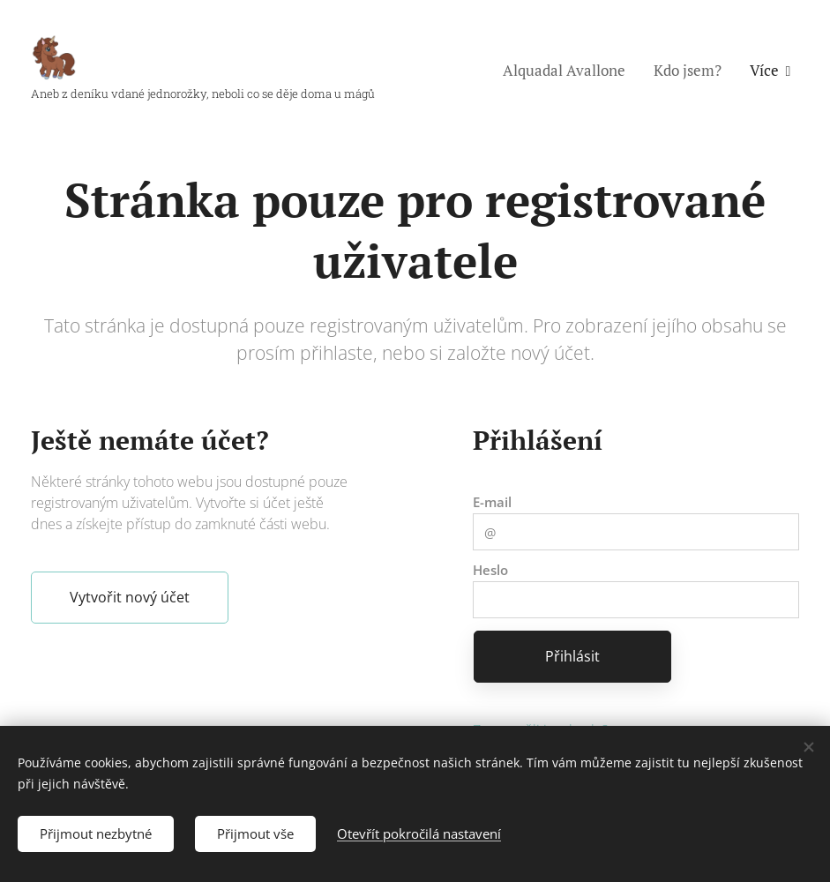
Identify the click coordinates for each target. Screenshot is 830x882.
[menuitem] (568, 71)
